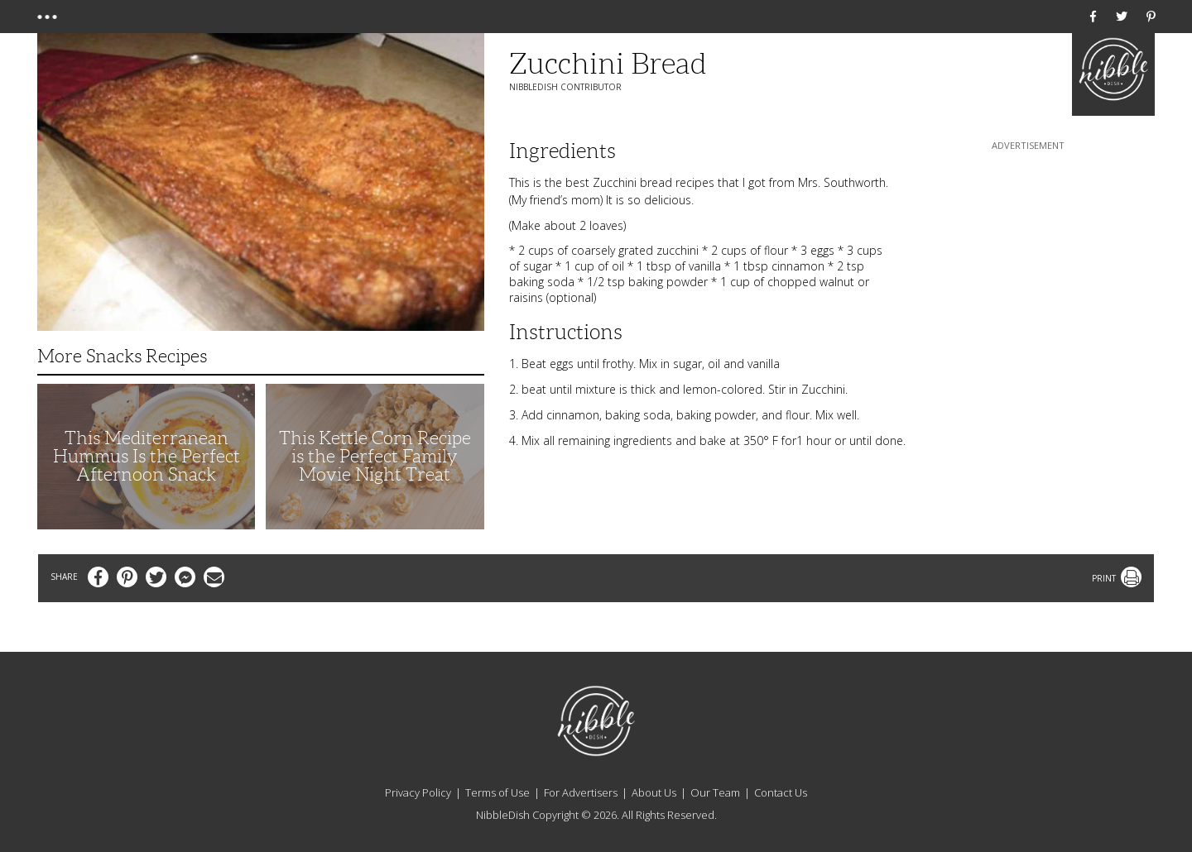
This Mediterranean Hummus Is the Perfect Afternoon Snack (146, 456)
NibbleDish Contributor (565, 87)
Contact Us (780, 792)
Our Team (715, 792)
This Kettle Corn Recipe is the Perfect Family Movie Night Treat (375, 456)
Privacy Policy (418, 792)
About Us (654, 792)
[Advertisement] (1028, 257)
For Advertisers (581, 792)
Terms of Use (497, 792)
